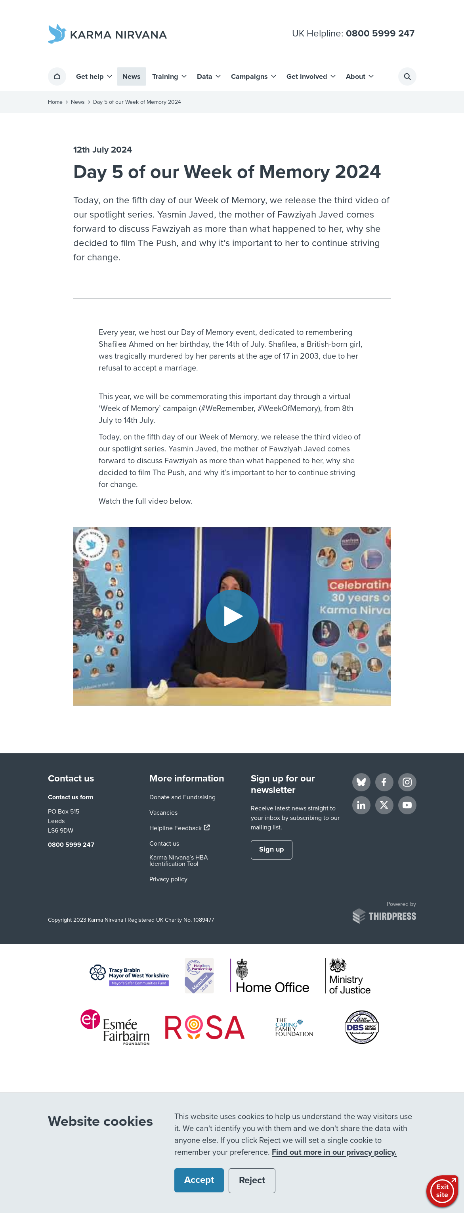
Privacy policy (168, 879)
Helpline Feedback (179, 828)
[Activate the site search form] (407, 76)
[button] (93, 76)
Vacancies (163, 813)
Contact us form (71, 797)
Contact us (164, 844)
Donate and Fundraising (182, 797)
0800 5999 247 (380, 33)
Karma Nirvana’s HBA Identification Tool (178, 860)
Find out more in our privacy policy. (334, 1152)
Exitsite (443, 1190)
